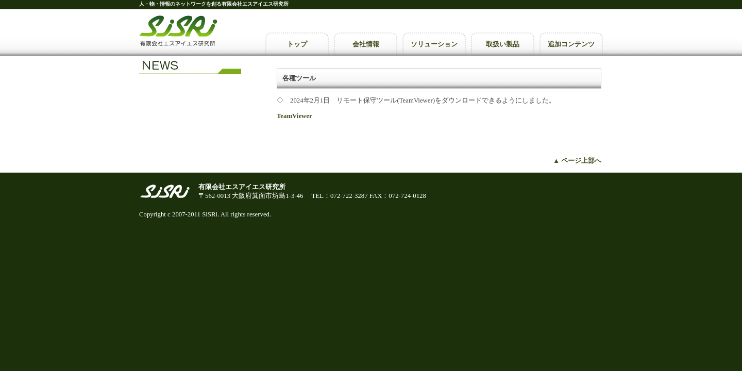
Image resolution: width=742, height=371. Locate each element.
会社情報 (365, 44)
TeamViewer (294, 116)
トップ (297, 44)
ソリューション (434, 44)
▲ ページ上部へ (577, 160)
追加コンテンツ (571, 44)
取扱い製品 (502, 44)
